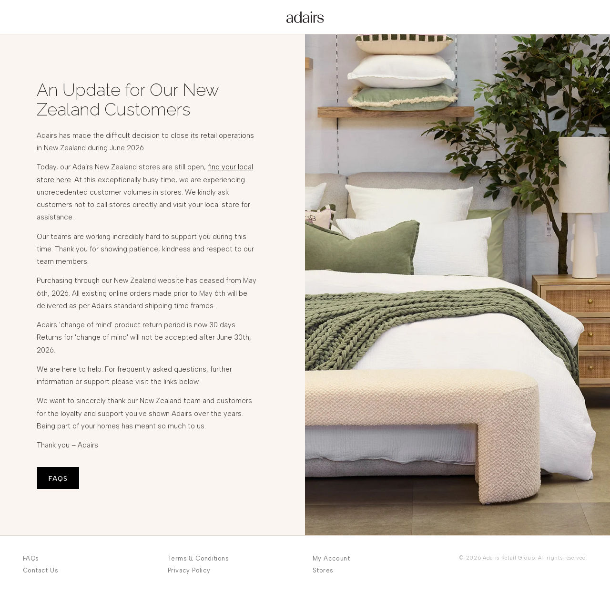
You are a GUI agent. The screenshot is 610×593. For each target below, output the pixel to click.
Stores (323, 570)
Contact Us (40, 570)
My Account (331, 558)
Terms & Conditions (198, 558)
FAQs (31, 558)
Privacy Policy (189, 570)
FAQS (58, 479)
